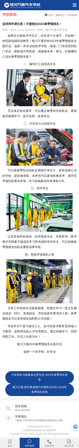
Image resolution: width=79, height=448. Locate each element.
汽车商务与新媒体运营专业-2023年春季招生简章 (39, 377)
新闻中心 (60, 15)
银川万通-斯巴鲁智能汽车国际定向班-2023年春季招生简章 (39, 390)
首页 (50, 15)
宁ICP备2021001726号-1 (40, 426)
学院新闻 (72, 15)
